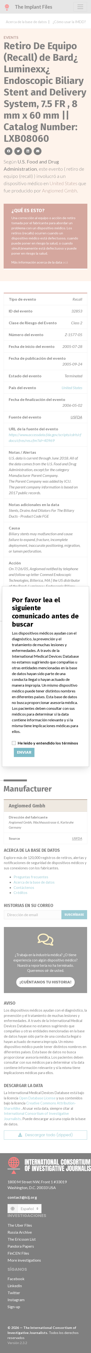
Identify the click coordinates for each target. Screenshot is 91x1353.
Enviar (24, 752)
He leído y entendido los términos (48, 743)
